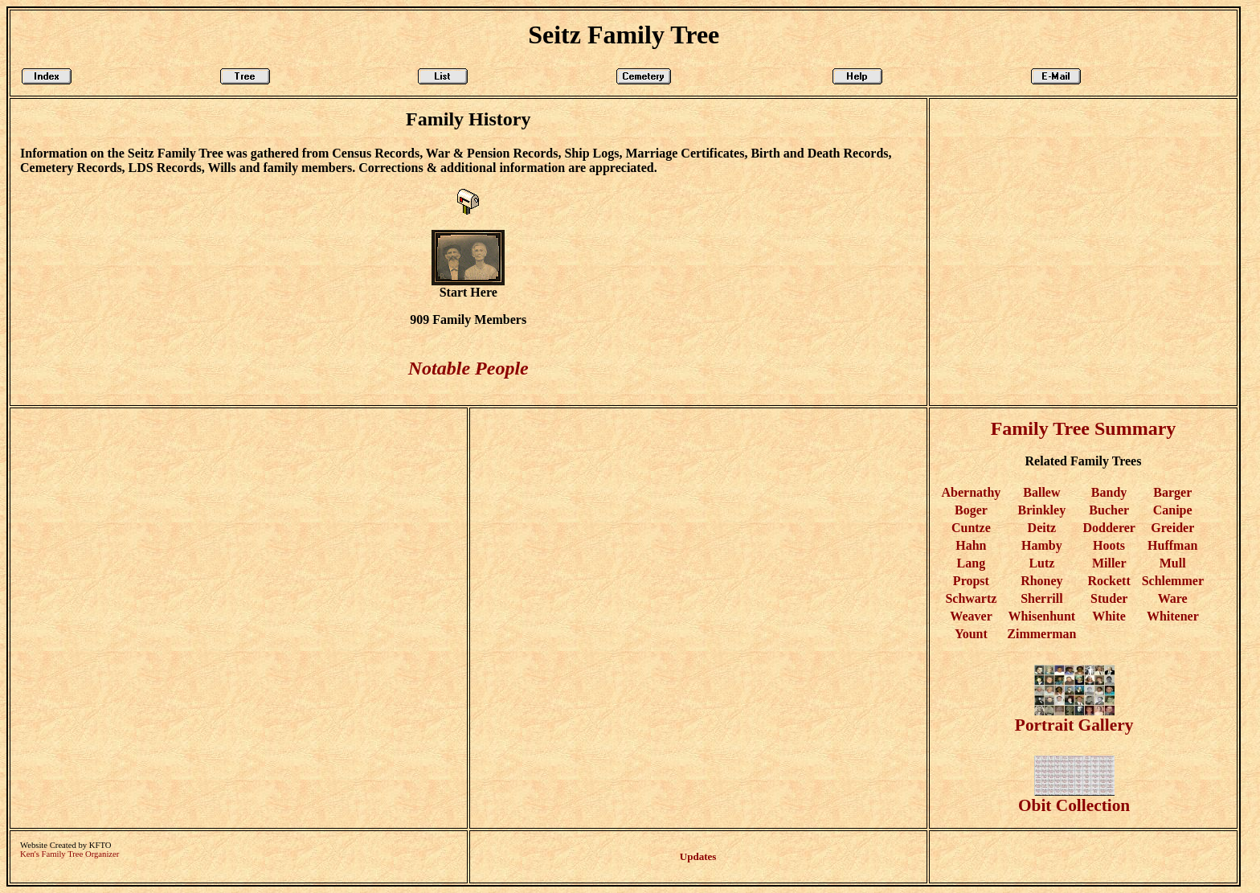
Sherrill (1041, 598)
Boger (971, 510)
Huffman (1172, 545)
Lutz (1041, 563)
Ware (1173, 598)
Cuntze (971, 528)
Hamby (1041, 545)
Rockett (1108, 581)
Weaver (971, 616)
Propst (971, 581)
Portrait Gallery (1074, 717)
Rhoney (1041, 581)
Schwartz (970, 598)
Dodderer (1108, 528)
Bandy (1109, 492)
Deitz (1042, 528)
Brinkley (1042, 510)
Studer (1108, 598)
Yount (971, 634)
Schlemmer (1173, 581)
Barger (1172, 492)
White (1109, 616)
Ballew (1041, 492)
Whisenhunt (1042, 616)
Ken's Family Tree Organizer (69, 854)
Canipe (1172, 510)
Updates (698, 856)
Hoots (1109, 545)
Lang (971, 563)
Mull (1173, 563)
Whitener (1173, 616)
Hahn (970, 545)
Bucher (1108, 510)
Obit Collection (1074, 797)
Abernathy (971, 492)
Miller (1109, 563)
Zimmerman (1041, 634)
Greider (1172, 528)
